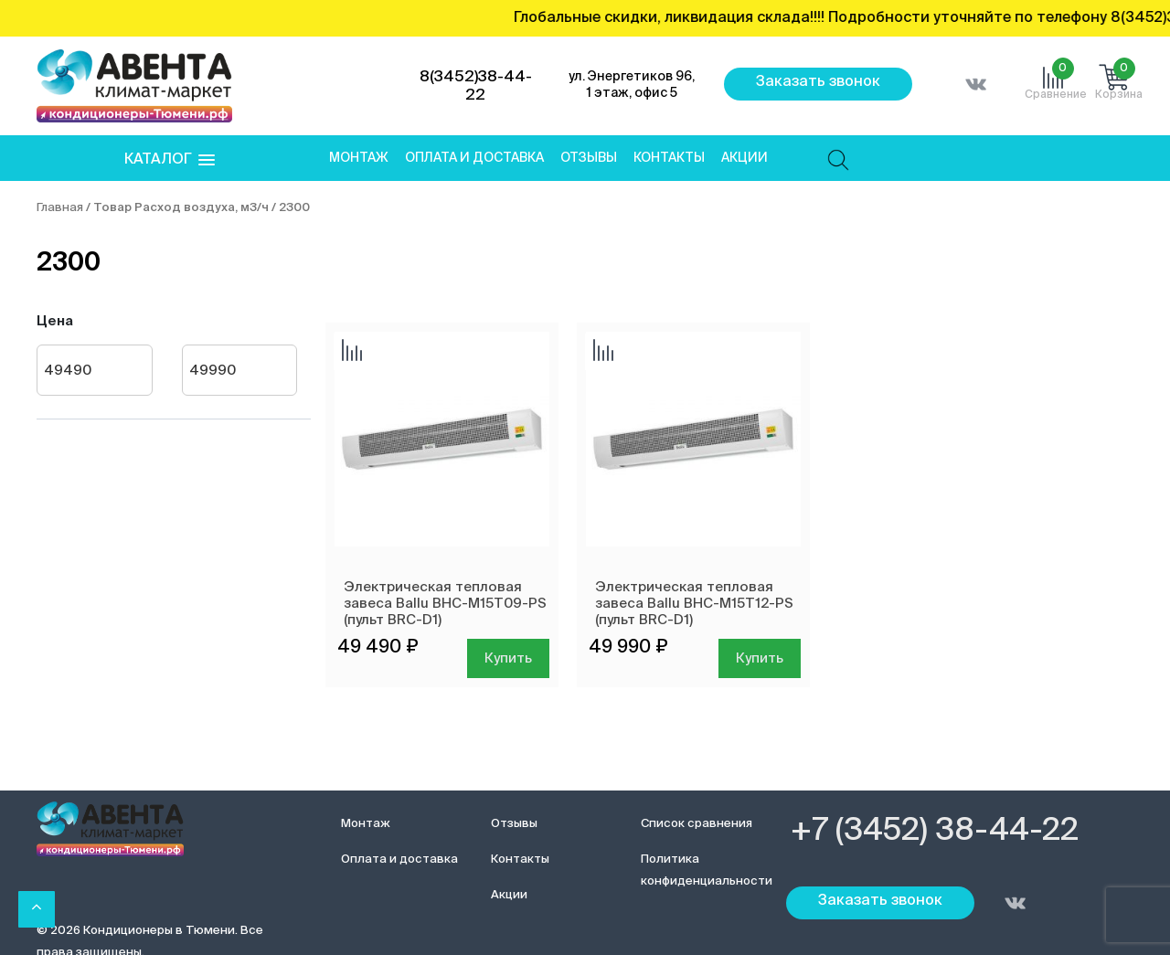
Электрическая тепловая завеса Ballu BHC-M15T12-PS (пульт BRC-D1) (694, 603)
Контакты (669, 158)
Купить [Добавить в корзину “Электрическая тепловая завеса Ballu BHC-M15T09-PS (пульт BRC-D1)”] (508, 658)
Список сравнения (696, 824)
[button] (169, 160)
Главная (60, 208)
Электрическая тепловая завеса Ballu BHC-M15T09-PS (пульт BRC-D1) (445, 603)
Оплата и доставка (474, 158)
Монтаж (358, 158)
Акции (744, 158)
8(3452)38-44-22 (476, 86)
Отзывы (588, 158)
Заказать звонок (818, 82)
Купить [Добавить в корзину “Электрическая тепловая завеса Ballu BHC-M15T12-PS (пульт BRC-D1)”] (759, 658)
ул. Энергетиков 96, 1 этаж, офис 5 (632, 85)
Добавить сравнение (352, 352)
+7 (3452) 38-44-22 (935, 831)
